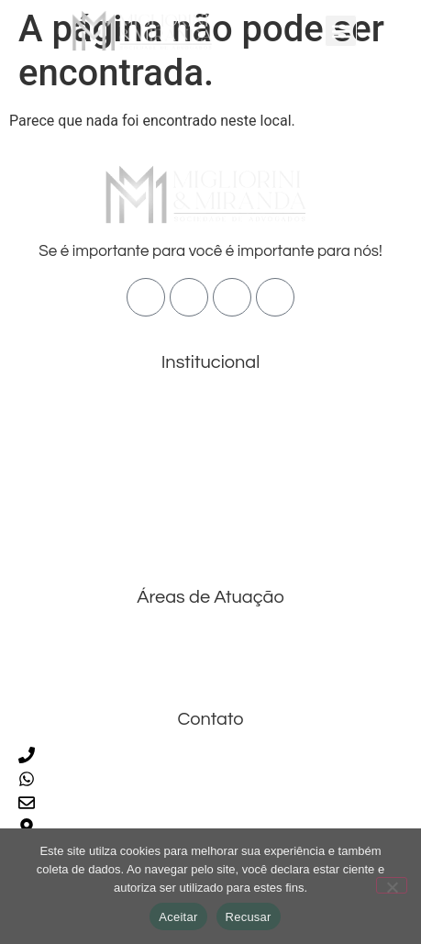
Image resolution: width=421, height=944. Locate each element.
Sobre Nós (69, 426)
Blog (50, 513)
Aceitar (178, 917)
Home (55, 402)
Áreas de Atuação (102, 458)
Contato (61, 538)
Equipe (57, 489)
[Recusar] (391, 885)
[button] (341, 31)
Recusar (248, 917)
